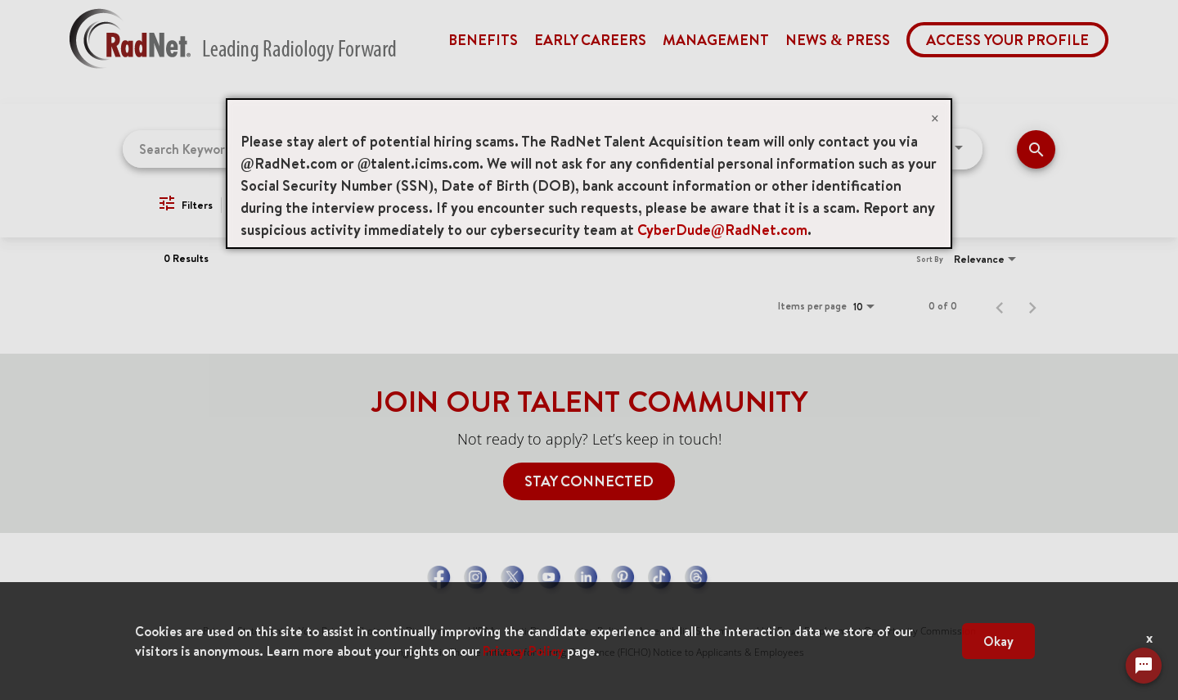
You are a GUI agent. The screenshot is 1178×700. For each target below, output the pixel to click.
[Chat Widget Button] (1144, 666)
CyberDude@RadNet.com (722, 229)
